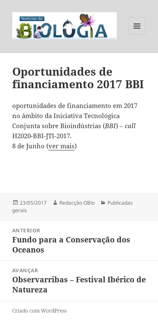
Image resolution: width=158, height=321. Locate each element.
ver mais (61, 146)
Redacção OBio (77, 202)
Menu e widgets (137, 34)
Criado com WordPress (39, 310)
